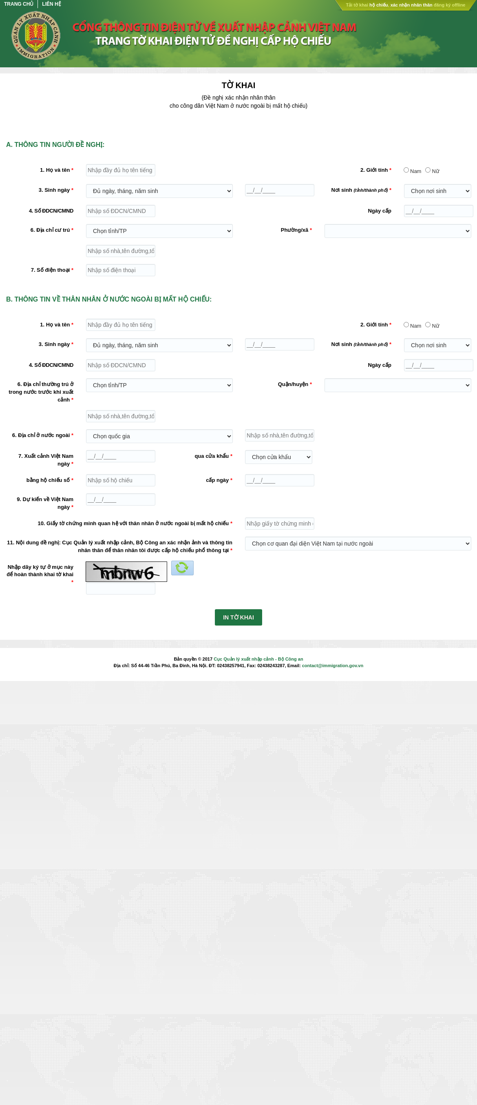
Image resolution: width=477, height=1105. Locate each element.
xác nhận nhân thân (412, 4)
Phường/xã (295, 230)
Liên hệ (51, 4)
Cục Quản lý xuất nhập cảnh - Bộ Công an (258, 659)
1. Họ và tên (55, 170)
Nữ (435, 171)
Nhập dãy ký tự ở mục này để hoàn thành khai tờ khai (40, 571)
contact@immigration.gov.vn (332, 665)
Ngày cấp (379, 211)
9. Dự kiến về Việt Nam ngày (45, 503)
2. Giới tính (374, 170)
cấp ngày (217, 480)
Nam (415, 171)
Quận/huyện (293, 384)
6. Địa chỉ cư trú (50, 230)
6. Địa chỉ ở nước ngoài (41, 435)
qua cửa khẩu (211, 456)
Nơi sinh (359, 190)
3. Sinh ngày (54, 190)
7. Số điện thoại (50, 270)
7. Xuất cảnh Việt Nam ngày (45, 460)
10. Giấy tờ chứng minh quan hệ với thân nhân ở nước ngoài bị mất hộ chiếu (133, 523)
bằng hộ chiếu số (48, 480)
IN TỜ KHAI (238, 617)
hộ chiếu (378, 4)
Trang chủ (18, 4)
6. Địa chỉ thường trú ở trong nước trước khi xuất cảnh (41, 391)
